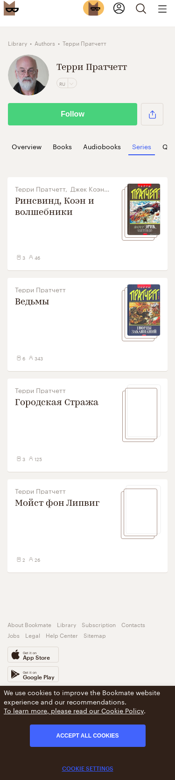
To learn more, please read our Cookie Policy (74, 710)
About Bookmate (29, 624)
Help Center (62, 634)
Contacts (133, 624)
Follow (72, 114)
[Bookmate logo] (11, 7)
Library (66, 624)
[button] (152, 114)
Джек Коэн (87, 188)
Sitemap (95, 634)
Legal (32, 634)
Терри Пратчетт (40, 188)
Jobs (13, 634)
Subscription (99, 624)
